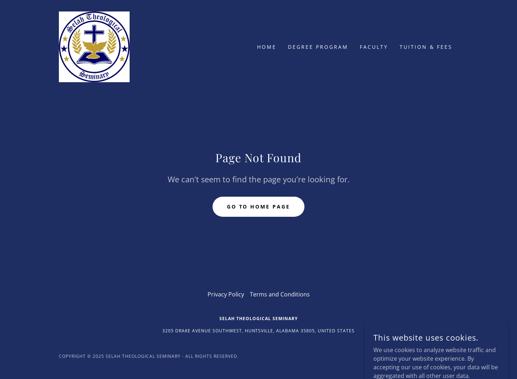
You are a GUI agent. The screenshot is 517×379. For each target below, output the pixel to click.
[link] (94, 46)
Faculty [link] (374, 46)
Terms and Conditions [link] (280, 294)
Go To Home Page (258, 206)
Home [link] (266, 46)
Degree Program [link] (318, 46)
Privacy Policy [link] (226, 294)
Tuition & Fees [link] (426, 46)
